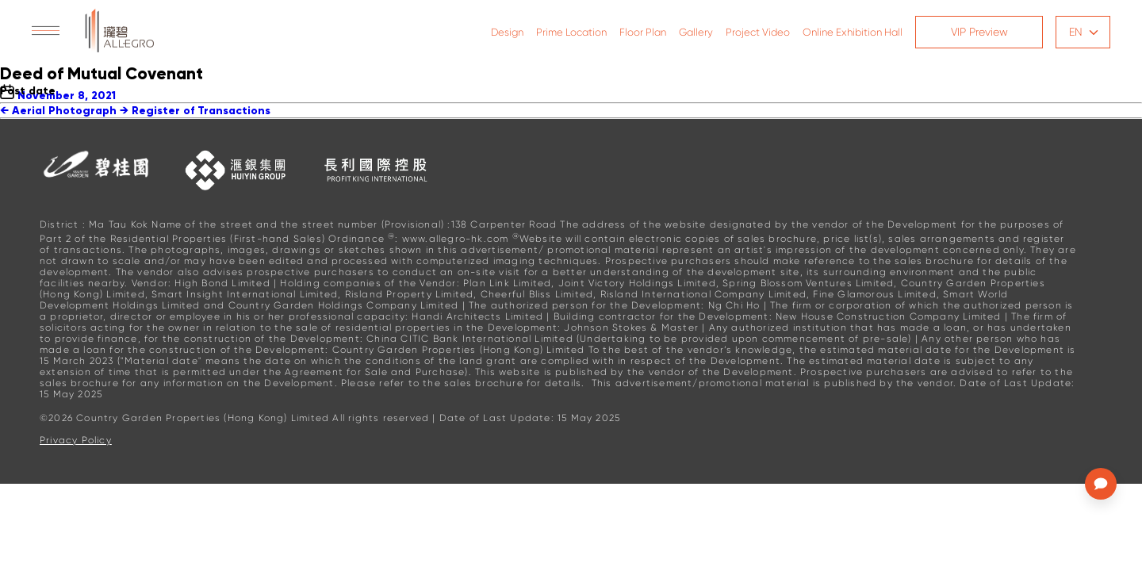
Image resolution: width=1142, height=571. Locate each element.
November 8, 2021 (66, 95)
